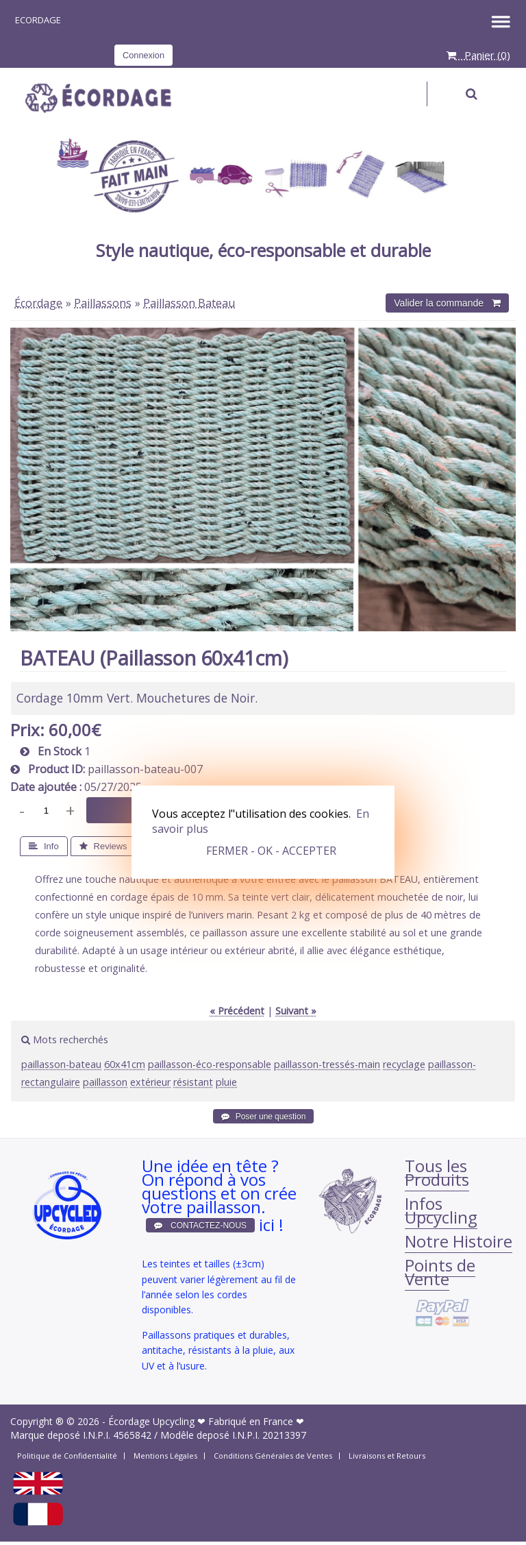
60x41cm (124, 1064)
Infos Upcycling (441, 1210)
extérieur (150, 1081)
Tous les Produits (437, 1172)
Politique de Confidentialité (67, 1455)
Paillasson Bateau (189, 303)
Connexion (143, 55)
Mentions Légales (165, 1455)
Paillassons (103, 303)
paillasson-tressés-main (327, 1064)
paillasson (105, 1081)
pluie (226, 1081)
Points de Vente (440, 1272)
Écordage (38, 303)
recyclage (404, 1064)
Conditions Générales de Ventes (273, 1455)
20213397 (284, 1434)
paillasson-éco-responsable (209, 1064)
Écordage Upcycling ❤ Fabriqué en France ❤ (206, 1421)
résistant (193, 1081)
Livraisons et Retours (387, 1455)
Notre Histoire (458, 1241)
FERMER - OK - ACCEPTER (271, 850)
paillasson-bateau (61, 1064)
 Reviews (103, 846)
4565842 (132, 1434)
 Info (44, 846)
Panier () (478, 55)
